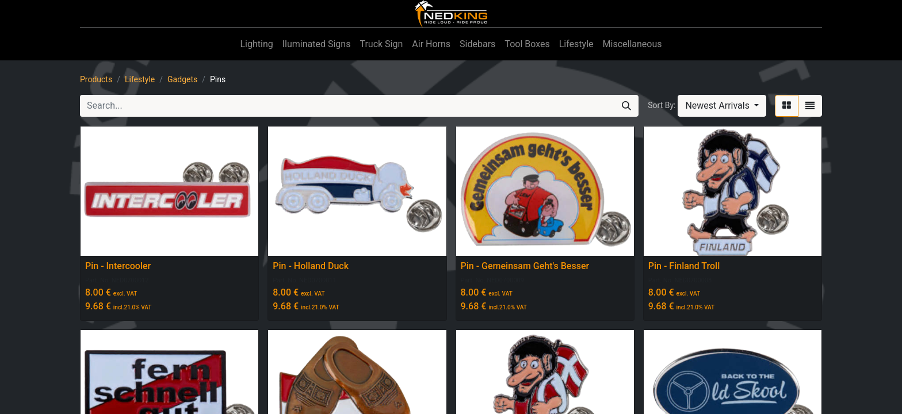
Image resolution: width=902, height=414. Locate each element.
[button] (722, 106)
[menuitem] (256, 44)
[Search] (626, 106)
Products (96, 79)
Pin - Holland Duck (311, 265)
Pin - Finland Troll (684, 265)
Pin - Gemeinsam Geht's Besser (525, 265)
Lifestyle (140, 79)
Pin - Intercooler (118, 265)
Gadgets (182, 79)
